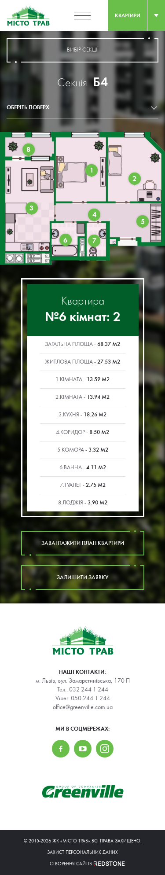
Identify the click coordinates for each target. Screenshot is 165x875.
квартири (127, 15)
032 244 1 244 (88, 689)
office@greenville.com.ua (83, 707)
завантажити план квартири (82, 543)
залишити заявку (82, 577)
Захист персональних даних (82, 852)
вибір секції (82, 50)
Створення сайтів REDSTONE (83, 864)
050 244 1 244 (90, 698)
